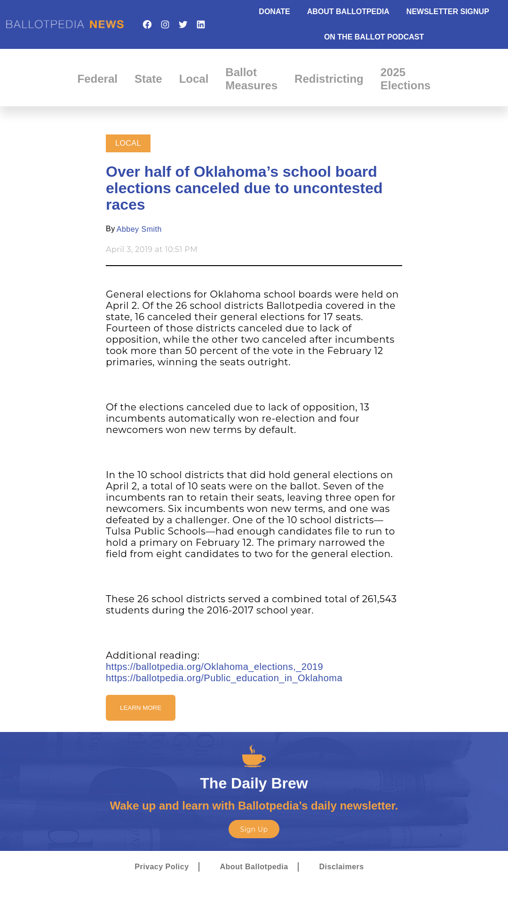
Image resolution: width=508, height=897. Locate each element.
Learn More (140, 707)
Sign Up (254, 829)
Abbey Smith (139, 229)
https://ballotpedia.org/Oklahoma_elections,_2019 (214, 666)
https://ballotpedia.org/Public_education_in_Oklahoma (224, 678)
